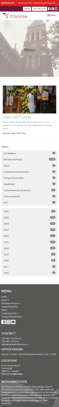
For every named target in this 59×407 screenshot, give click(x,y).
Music (29, 165)
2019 (29, 254)
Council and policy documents (29, 190)
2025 (29, 217)
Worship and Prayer (29, 159)
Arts (29, 202)
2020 (29, 248)
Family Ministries (10, 306)
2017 (29, 266)
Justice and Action (29, 196)
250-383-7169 (39, 8)
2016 (29, 272)
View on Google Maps (12, 374)
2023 (29, 229)
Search (27, 8)
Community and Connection (29, 171)
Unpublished (29, 183)
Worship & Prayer (11, 303)
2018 (29, 260)
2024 (29, 223)
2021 (29, 242)
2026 (29, 211)
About (5, 300)
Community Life (10, 313)
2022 (29, 235)
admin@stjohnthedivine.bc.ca (14, 344)
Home (4, 296)
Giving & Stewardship (29, 177)
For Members (29, 153)
